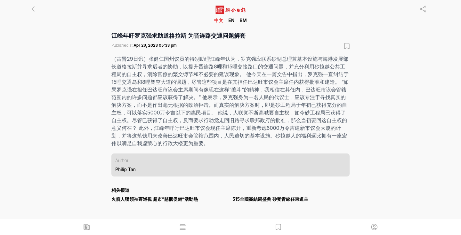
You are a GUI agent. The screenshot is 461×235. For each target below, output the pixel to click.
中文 (218, 20)
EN (231, 20)
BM (243, 20)
